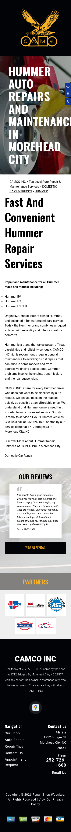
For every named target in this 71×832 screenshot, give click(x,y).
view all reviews (35, 547)
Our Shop (12, 733)
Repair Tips (14, 746)
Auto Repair (14, 740)
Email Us (59, 772)
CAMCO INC (17, 182)
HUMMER (41, 191)
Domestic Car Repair (18, 455)
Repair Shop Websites (48, 794)
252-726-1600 (36, 422)
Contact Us (14, 753)
